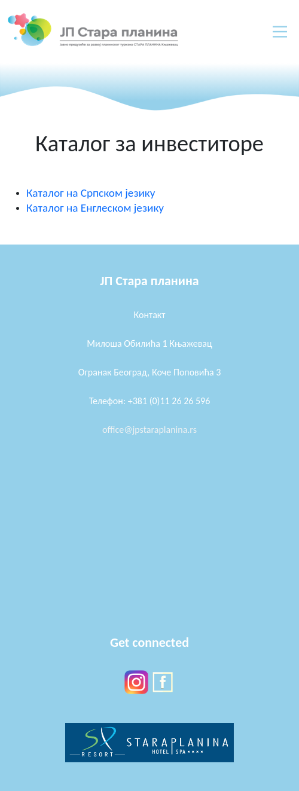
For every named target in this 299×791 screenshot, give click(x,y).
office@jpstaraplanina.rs (149, 429)
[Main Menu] (280, 32)
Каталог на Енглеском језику (95, 208)
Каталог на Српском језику (90, 193)
